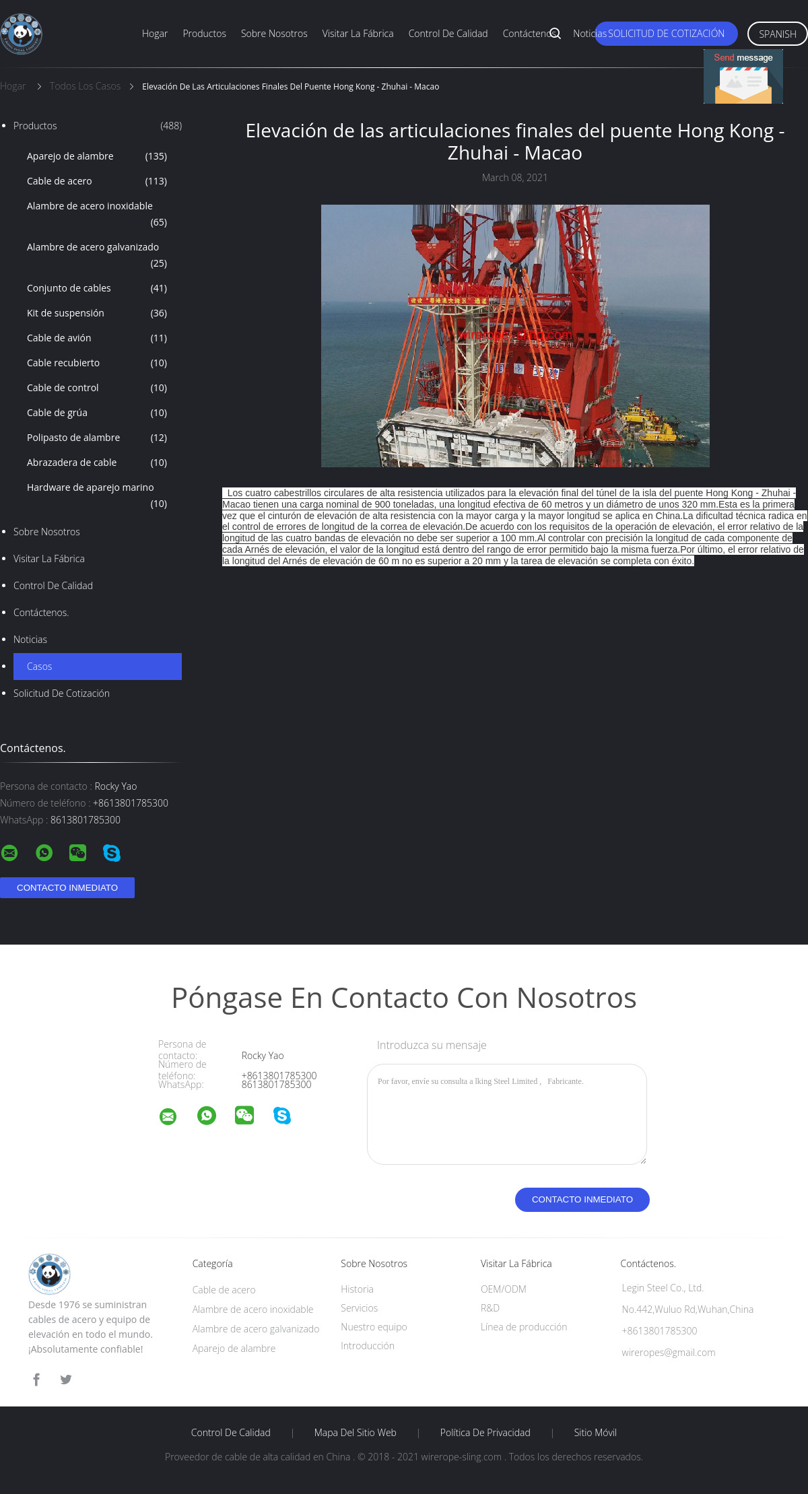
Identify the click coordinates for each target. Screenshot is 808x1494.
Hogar (155, 33)
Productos (204, 33)
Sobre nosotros (274, 33)
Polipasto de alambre (97, 438)
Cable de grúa (97, 413)
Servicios (359, 1307)
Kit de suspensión (97, 313)
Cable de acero (97, 181)
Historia (357, 1289)
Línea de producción (524, 1326)
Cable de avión (97, 338)
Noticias (590, 33)
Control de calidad (448, 33)
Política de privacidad (485, 1432)
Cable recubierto (97, 363)
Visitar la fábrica (358, 33)
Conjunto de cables (97, 288)
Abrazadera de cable (97, 462)
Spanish (778, 34)
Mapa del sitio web (355, 1432)
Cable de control (97, 388)
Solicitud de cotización (666, 33)
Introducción (368, 1345)
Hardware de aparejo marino (97, 496)
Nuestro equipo (374, 1326)
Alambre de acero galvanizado (97, 255)
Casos (39, 666)
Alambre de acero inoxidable (97, 214)
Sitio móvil (595, 1432)
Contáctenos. (531, 33)
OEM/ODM (504, 1289)
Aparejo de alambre (97, 156)
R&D (490, 1307)
